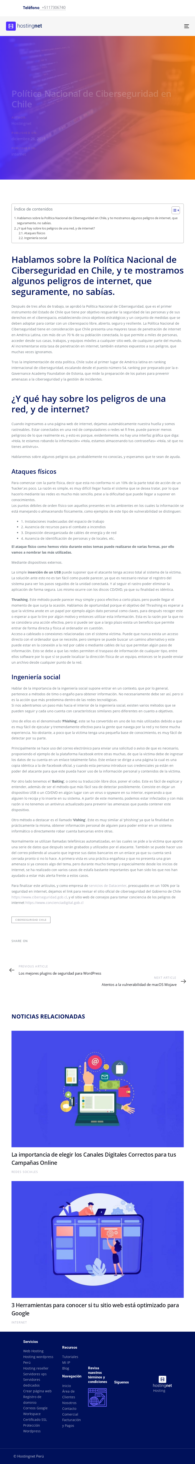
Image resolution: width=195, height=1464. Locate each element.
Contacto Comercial (70, 1411)
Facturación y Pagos (71, 1422)
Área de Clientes (68, 1394)
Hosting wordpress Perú (38, 1359)
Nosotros (69, 1402)
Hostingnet (21, 123)
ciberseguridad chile (31, 919)
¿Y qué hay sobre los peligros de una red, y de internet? (56, 228)
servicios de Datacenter (108, 885)
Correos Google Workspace (35, 1411)
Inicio (66, 1385)
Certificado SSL (35, 1419)
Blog (65, 1368)
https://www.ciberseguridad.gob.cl (39, 897)
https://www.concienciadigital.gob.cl (54, 902)
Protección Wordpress (32, 1428)
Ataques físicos (34, 233)
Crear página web (37, 1391)
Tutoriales (70, 1356)
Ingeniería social (35, 238)
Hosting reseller (36, 1368)
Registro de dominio (32, 1399)
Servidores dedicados (31, 1382)
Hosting (159, 1390)
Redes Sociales (24, 1172)
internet (18, 154)
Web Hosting (33, 1351)
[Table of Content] (176, 210)
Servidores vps (35, 1374)
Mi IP (66, 1362)
